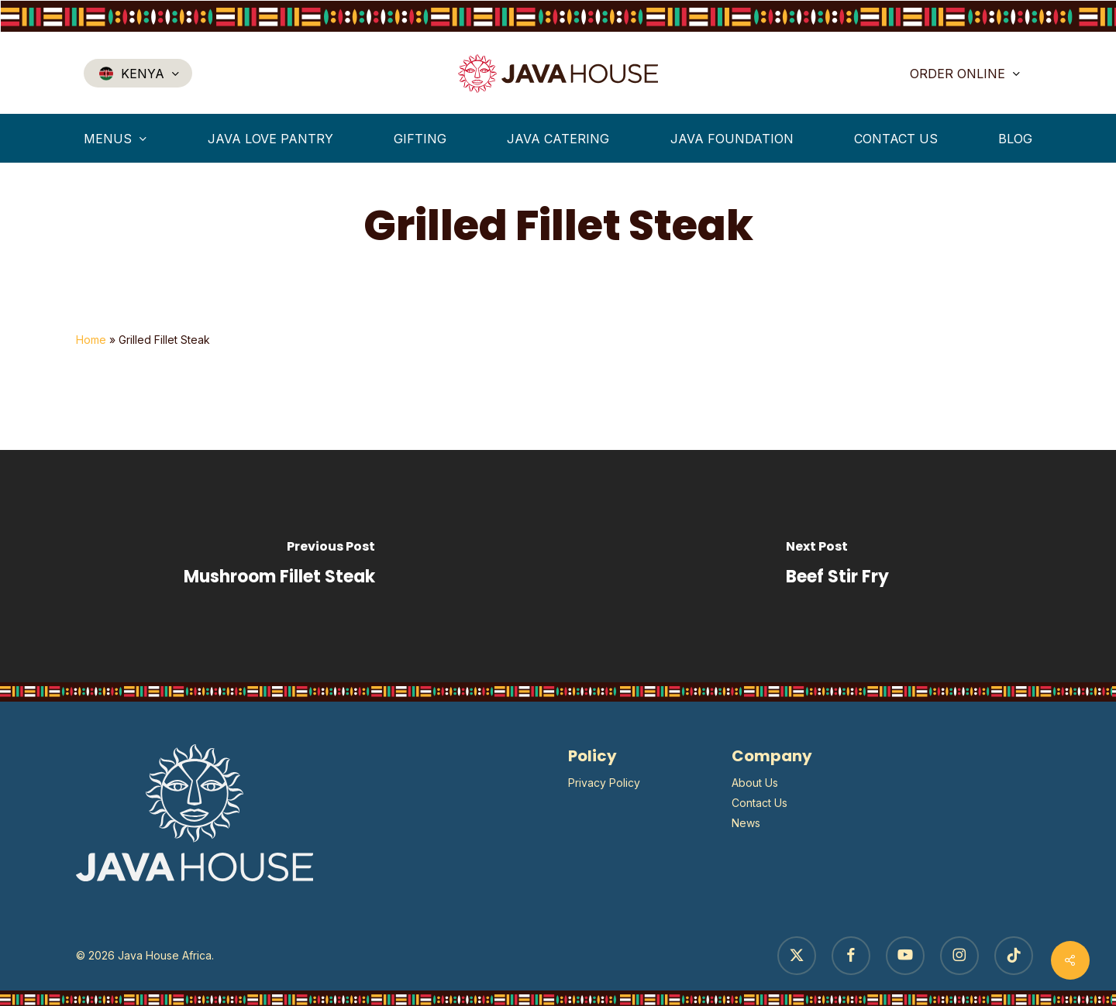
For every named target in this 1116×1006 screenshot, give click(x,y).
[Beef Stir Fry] (837, 566)
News (746, 822)
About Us (755, 782)
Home (91, 339)
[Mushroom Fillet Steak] (279, 566)
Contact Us (759, 802)
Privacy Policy (604, 782)
